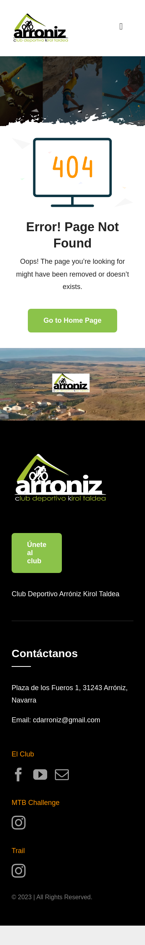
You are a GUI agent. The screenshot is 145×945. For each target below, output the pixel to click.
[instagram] (19, 823)
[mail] (62, 775)
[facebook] (19, 775)
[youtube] (40, 775)
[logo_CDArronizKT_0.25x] (41, 17)
